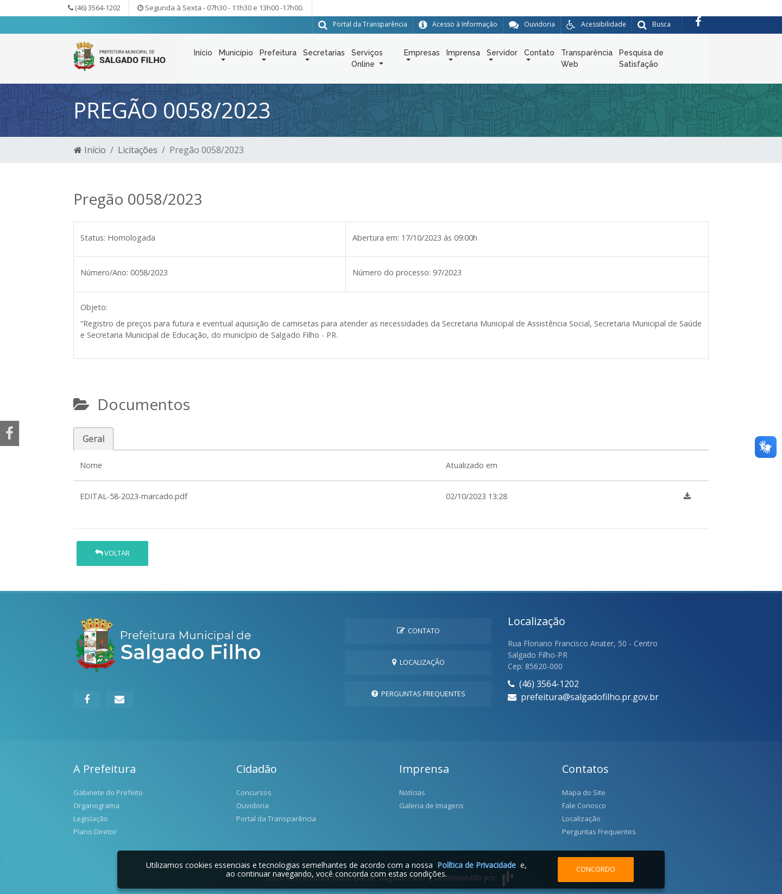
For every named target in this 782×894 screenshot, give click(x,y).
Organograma (96, 805)
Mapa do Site (584, 792)
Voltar (112, 552)
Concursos (254, 792)
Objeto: (94, 306)
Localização (418, 661)
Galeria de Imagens (431, 805)
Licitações (137, 149)
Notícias (412, 792)
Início (203, 55)
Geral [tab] (93, 438)
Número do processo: (391, 272)
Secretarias (324, 55)
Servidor (502, 55)
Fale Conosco (584, 805)
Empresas (422, 55)
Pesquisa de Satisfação (641, 61)
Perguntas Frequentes (418, 693)
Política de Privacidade (476, 865)
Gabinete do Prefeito (108, 792)
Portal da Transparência (276, 818)
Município (236, 55)
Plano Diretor (95, 831)
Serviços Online (367, 61)
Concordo (595, 869)
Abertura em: (375, 237)
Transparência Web (587, 61)
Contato (539, 55)
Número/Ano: (104, 272)
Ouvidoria (252, 805)
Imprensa (463, 55)
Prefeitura (278, 55)
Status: (92, 237)
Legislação (90, 818)
